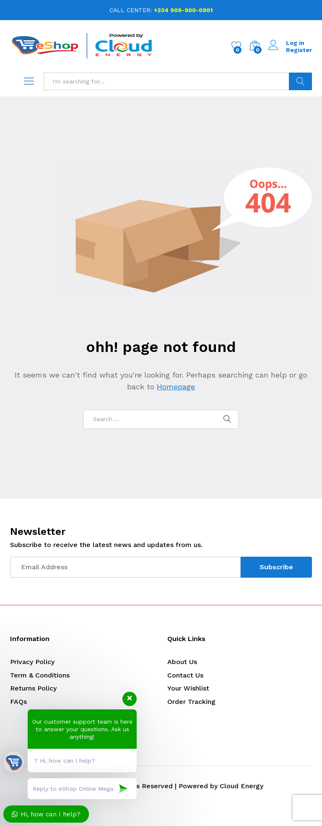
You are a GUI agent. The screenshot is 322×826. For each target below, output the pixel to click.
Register (299, 50)
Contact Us (185, 675)
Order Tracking (191, 702)
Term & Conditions (40, 675)
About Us (182, 662)
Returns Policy (33, 688)
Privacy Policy (32, 662)
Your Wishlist (188, 688)
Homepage (176, 386)
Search (300, 81)
